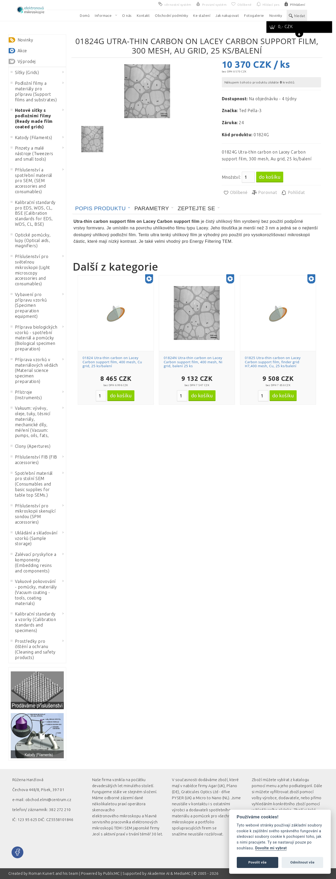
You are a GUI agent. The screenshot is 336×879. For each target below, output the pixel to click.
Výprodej (27, 61)
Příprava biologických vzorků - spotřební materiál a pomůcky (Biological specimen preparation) (34, 338)
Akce (22, 50)
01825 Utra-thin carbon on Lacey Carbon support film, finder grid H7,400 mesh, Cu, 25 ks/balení (273, 361)
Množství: (231, 177)
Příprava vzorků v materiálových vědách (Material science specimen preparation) (34, 370)
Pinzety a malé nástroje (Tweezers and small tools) (32, 153)
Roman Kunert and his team (54, 873)
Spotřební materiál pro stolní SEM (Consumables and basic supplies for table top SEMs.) (32, 484)
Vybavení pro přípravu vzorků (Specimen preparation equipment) (29, 305)
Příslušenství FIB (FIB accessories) (34, 460)
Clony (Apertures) (30, 446)
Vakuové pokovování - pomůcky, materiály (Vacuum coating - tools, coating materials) (34, 592)
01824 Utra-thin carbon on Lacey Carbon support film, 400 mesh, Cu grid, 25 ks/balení (112, 361)
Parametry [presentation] (151, 208)
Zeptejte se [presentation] (196, 208)
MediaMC (182, 873)
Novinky (25, 40)
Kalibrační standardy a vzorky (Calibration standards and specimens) (33, 622)
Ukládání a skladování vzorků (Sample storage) (34, 538)
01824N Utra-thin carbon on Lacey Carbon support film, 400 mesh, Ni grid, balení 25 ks (193, 361)
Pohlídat (293, 193)
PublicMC (111, 873)
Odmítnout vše (302, 862)
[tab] (102, 208)
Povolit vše (257, 862)
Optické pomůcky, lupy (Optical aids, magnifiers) (31, 240)
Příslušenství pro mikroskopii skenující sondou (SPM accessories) (33, 513)
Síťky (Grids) (25, 72)
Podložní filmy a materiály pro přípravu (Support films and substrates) (34, 91)
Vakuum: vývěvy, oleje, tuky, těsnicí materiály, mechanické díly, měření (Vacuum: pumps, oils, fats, (30, 422)
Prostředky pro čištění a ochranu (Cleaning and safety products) (33, 649)
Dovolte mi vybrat (271, 848)
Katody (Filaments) (31, 137)
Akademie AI (159, 873)
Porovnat (264, 193)
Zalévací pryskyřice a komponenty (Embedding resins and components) (33, 562)
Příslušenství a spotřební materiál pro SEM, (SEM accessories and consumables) (31, 180)
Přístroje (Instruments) (26, 395)
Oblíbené (235, 193)
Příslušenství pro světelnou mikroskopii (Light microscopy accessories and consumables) (30, 270)
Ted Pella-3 (250, 110)
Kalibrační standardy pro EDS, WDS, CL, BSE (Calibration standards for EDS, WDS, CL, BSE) (33, 213)
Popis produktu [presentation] (100, 208)
